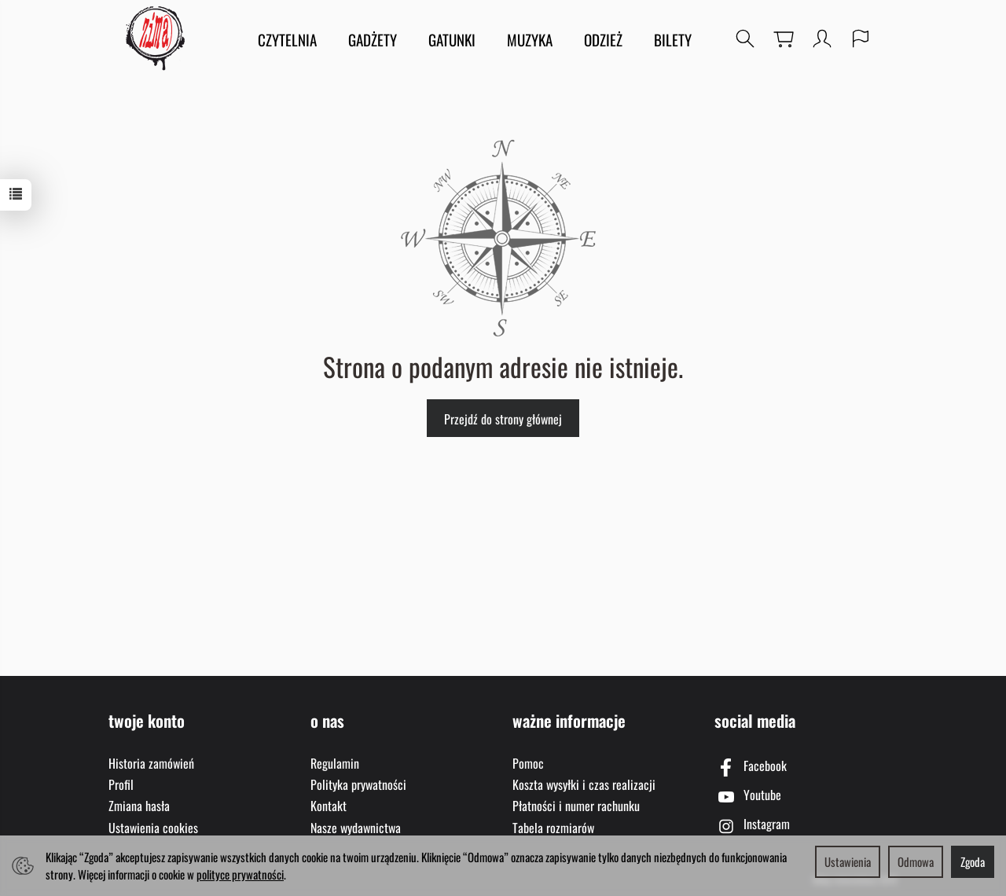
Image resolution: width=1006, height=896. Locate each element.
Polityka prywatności (358, 784)
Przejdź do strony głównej (503, 418)
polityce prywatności (240, 874)
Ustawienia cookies (153, 827)
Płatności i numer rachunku (576, 805)
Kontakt (328, 805)
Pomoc (528, 763)
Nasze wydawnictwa (355, 827)
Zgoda (972, 861)
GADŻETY (372, 39)
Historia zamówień (151, 763)
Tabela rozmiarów (553, 827)
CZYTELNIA (287, 39)
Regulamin (334, 763)
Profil (121, 784)
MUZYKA (530, 39)
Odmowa (916, 861)
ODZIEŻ (603, 39)
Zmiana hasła (139, 805)
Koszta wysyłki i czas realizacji (583, 784)
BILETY (673, 39)
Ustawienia (847, 861)
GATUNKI (451, 39)
